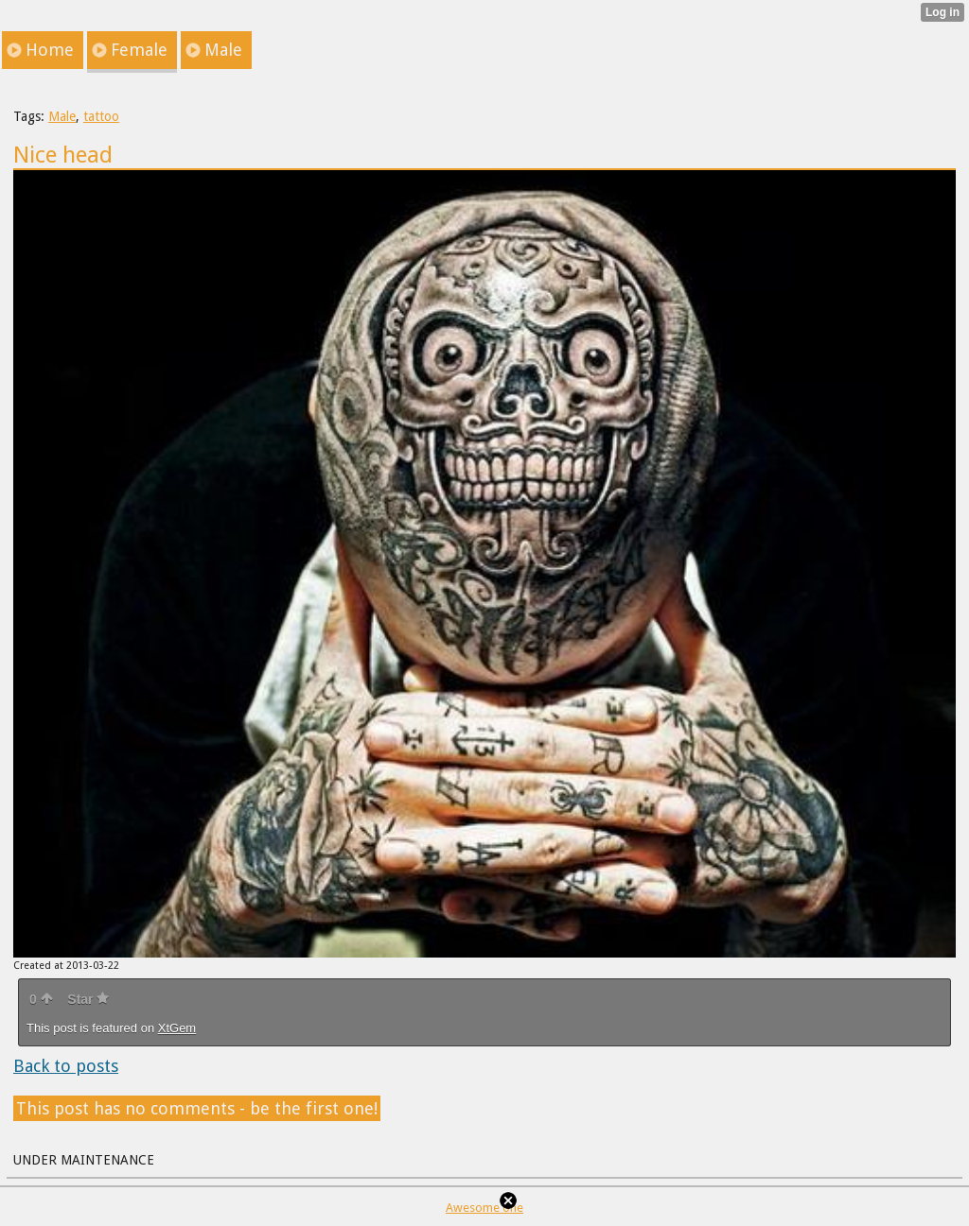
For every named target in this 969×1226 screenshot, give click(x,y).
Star (88, 999)
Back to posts (65, 1066)
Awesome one (484, 1207)
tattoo (101, 116)
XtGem (177, 1028)
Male (62, 116)
